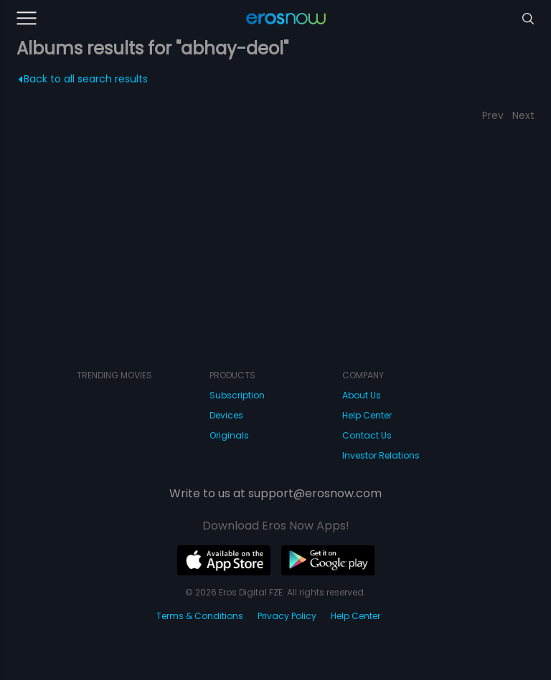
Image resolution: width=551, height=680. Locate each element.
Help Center (367, 415)
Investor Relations (381, 455)
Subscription (237, 395)
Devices (226, 415)
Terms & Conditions (199, 616)
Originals (229, 435)
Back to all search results (83, 79)
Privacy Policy (287, 616)
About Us (361, 395)
